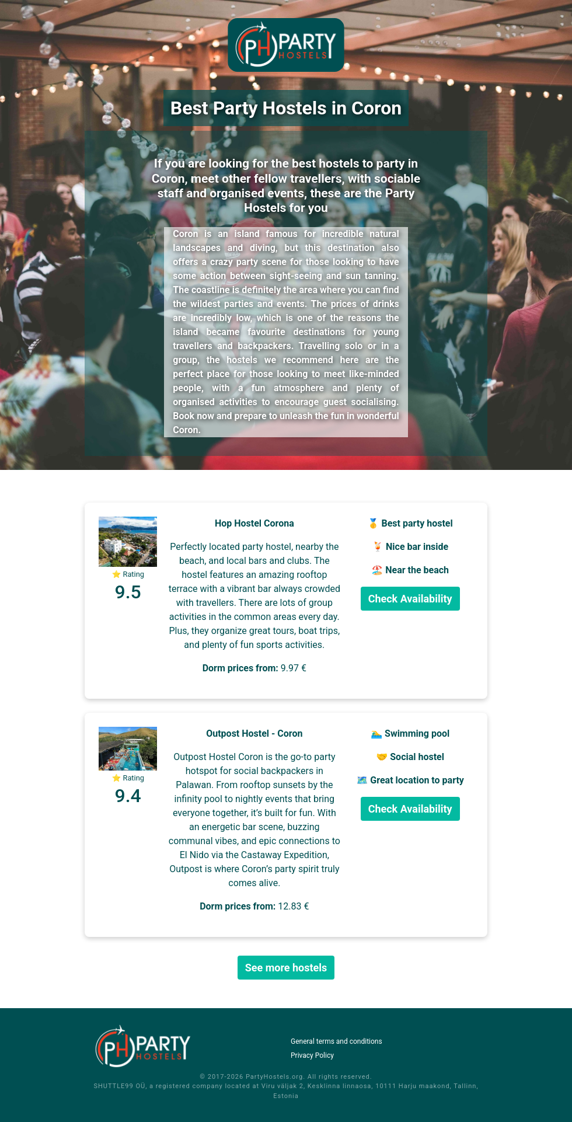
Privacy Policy (312, 1055)
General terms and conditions (336, 1041)
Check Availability (410, 599)
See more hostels (286, 967)
